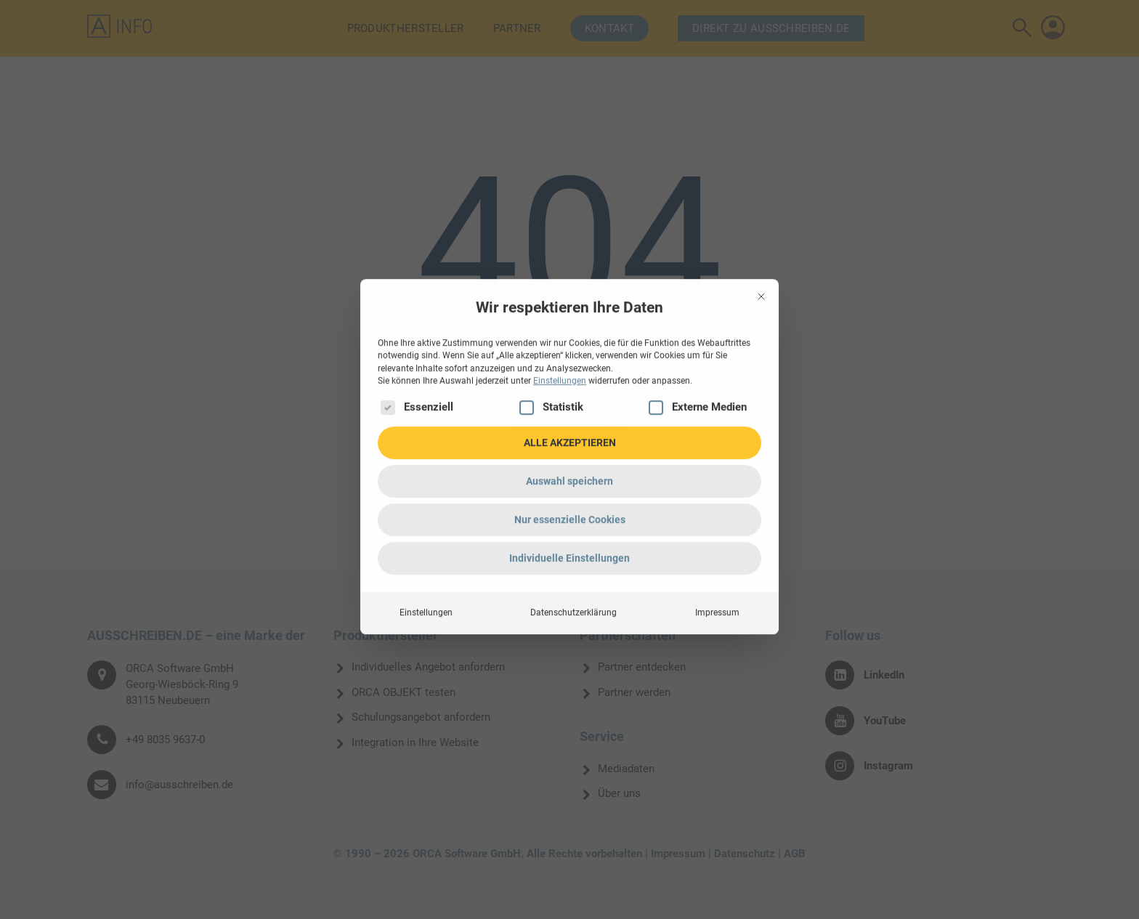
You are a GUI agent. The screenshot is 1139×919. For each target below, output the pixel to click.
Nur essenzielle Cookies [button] (569, 350)
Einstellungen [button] (559, 211)
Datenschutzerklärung (573, 443)
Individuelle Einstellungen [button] (569, 388)
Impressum (717, 443)
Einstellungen (426, 443)
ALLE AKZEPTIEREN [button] (570, 273)
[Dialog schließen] (761, 127)
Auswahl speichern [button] (569, 311)
